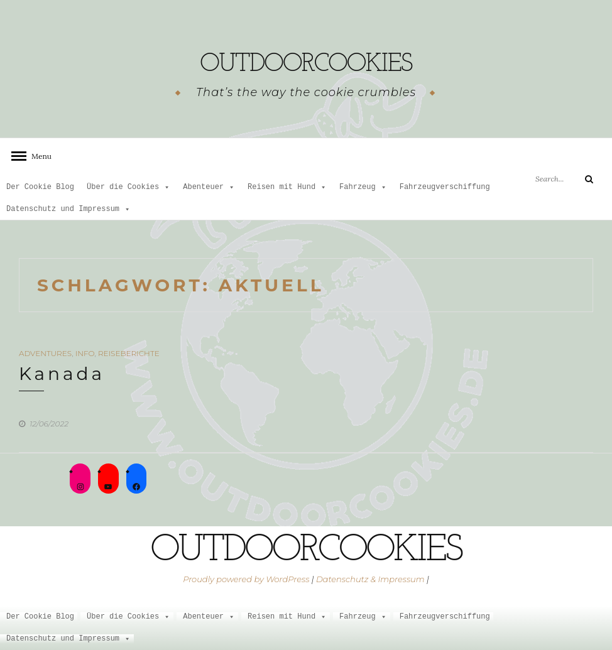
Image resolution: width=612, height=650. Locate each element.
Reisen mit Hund (287, 187)
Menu (37, 156)
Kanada (62, 373)
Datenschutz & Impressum (370, 579)
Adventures (45, 353)
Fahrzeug (363, 187)
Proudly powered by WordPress (246, 579)
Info (85, 353)
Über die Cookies (128, 187)
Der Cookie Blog (40, 187)
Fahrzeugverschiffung (445, 187)
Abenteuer (209, 187)
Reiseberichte (129, 353)
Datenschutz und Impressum (68, 209)
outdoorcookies (306, 59)
